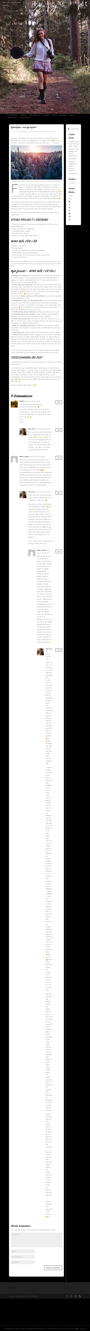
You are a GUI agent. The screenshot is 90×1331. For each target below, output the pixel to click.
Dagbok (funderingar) (21, 131)
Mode (53, 115)
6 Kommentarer (52, 131)
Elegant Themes (20, 1296)
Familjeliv (22, 115)
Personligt (45, 115)
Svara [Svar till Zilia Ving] (58, 430)
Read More (83, 1328)
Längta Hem (75, 129)
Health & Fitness (11, 117)
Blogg (65, 2)
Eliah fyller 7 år (73, 173)
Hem (4, 2)
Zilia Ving (31, 429)
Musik (25, 2)
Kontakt (5, 5)
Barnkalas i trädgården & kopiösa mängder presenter (73, 166)
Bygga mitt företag (34, 115)
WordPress (35, 1296)
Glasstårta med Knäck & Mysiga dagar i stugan (74, 144)
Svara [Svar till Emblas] (58, 403)
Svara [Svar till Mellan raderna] (58, 458)
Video (71, 2)
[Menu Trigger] (85, 2)
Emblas (22, 401)
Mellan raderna (24, 456)
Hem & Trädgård (12, 115)
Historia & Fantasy (25, 117)
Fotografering (16, 2)
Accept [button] (76, 1328)
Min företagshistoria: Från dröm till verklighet (37, 131)
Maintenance (73, 159)
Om (8, 2)
